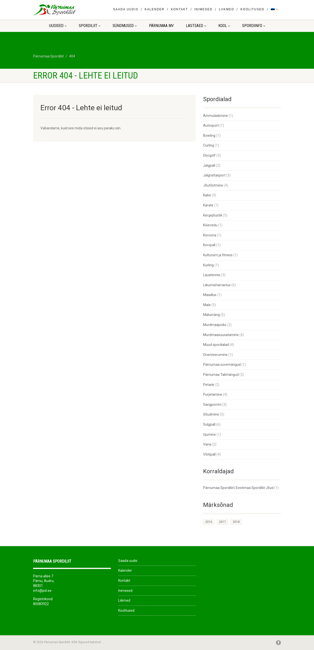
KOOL (224, 25)
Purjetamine (212, 394)
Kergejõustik (212, 215)
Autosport (211, 125)
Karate (208, 205)
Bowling (209, 135)
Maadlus (209, 295)
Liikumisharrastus (217, 285)
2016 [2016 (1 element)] (208, 522)
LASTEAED (196, 25)
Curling (208, 145)
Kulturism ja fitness (218, 255)
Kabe (207, 195)
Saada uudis (125, 9)
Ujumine (209, 434)
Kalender (155, 9)
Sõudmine (211, 414)
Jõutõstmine (213, 185)
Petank (208, 385)
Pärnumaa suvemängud (222, 364)
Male (207, 305)
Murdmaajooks (214, 325)
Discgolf (209, 155)
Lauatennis (211, 275)
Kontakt (179, 9)
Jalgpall (209, 165)
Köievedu (210, 225)
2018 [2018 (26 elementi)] (236, 522)
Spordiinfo (253, 25)
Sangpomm (212, 404)
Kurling (208, 265)
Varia (207, 444)
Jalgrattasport (214, 175)
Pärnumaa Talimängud (221, 375)
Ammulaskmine (215, 116)
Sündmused (125, 25)
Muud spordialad (216, 345)
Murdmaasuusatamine (221, 335)
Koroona (209, 235)
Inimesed (203, 9)
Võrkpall (209, 454)
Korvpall (209, 245)
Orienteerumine (215, 355)
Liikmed (226, 9)
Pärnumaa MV (161, 25)
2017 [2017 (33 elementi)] (222, 522)
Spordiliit (89, 25)
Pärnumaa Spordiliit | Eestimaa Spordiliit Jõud (238, 488)
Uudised (57, 25)
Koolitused (252, 9)
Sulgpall (209, 424)
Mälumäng (211, 315)
